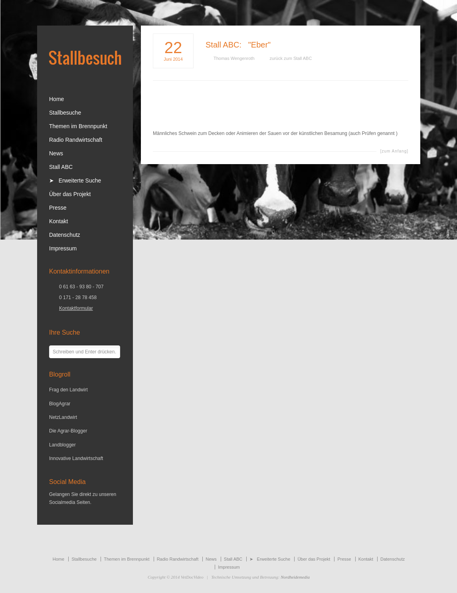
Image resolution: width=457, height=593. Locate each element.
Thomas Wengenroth (234, 58)
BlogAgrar (59, 404)
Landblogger (62, 445)
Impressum (63, 248)
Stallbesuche (65, 112)
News (56, 153)
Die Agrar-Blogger (68, 431)
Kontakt (58, 221)
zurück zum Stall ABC (291, 58)
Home (56, 99)
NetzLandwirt (63, 417)
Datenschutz (64, 235)
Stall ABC (222, 44)
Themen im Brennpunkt (78, 126)
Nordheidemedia (295, 577)
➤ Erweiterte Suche (75, 180)
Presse (58, 207)
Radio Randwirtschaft (75, 140)
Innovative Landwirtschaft (76, 458)
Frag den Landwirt (68, 390)
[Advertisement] (280, 111)
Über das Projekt (70, 194)
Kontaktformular (76, 308)
